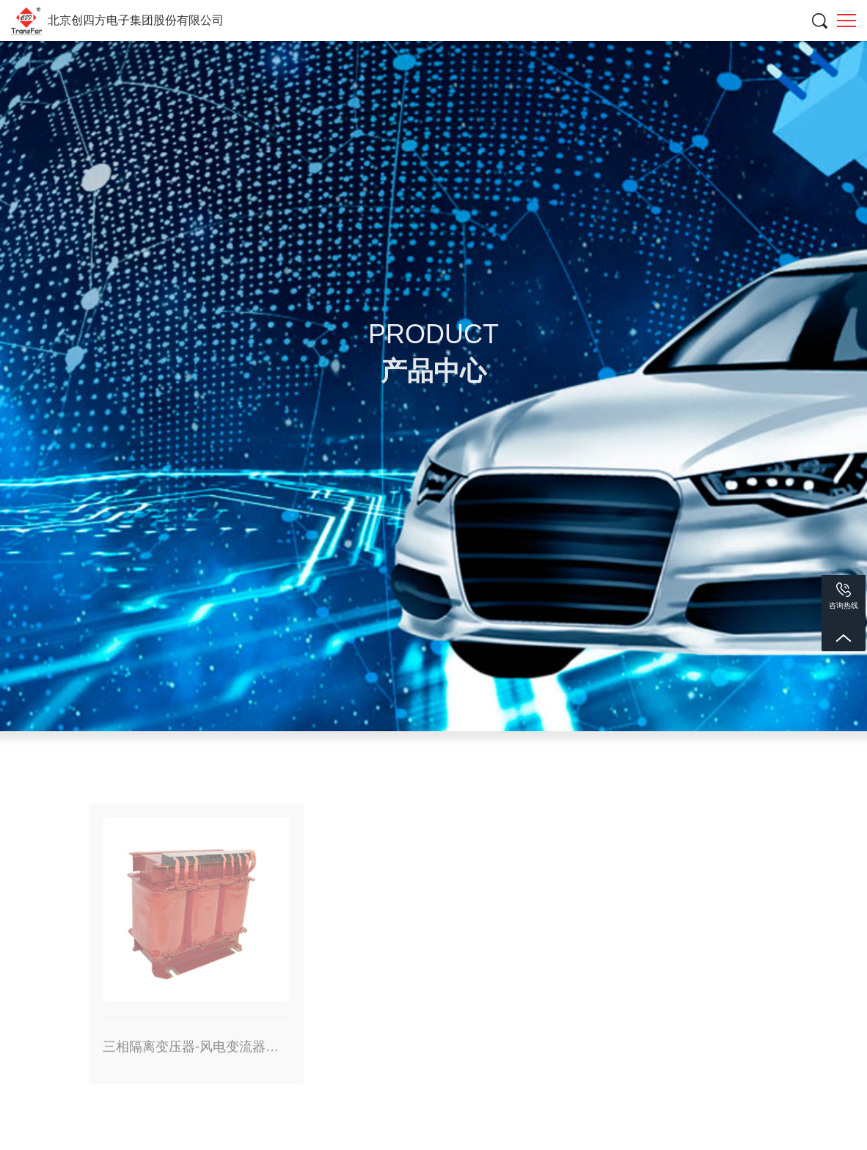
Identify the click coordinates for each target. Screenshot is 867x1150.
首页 (412, 653)
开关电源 (571, 732)
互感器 (296, 732)
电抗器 (528, 653)
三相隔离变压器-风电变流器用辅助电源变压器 (673, 653)
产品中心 (468, 653)
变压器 (158, 732)
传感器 (433, 732)
